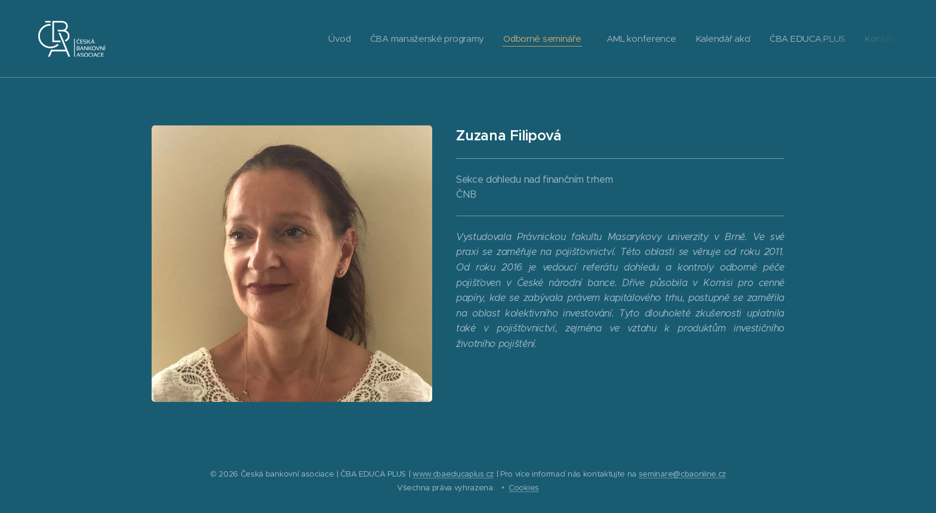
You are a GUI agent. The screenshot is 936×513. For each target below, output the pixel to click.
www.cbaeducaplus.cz (453, 474)
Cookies (524, 488)
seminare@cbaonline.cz (682, 474)
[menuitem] (328, 39)
